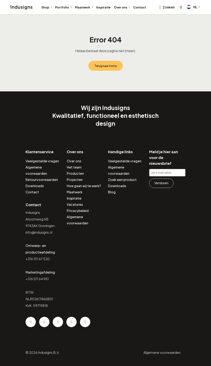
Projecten (75, 179)
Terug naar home (105, 66)
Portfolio (62, 7)
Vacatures (75, 204)
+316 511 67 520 (38, 259)
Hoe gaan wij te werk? (84, 186)
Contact (139, 7)
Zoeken (169, 7)
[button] (193, 7)
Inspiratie (103, 7)
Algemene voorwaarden (162, 352)
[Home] (21, 7)
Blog (112, 192)
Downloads (35, 186)
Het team (74, 167)
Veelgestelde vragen (42, 161)
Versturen (161, 183)
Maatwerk (82, 7)
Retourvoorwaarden (42, 179)
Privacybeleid (78, 210)
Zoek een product (122, 179)
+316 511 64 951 (37, 279)
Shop (45, 7)
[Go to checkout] (180, 7)
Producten (75, 173)
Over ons (120, 7)
